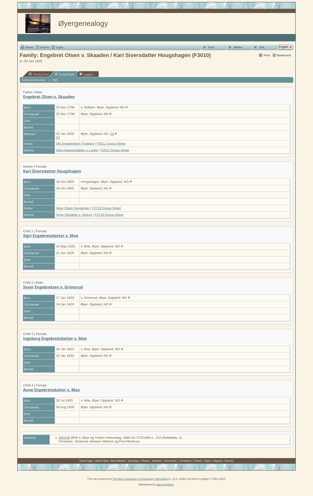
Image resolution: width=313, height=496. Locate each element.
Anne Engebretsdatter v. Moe (51, 389)
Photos (145, 461)
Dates (207, 461)
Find (211, 47)
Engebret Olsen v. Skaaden (49, 96)
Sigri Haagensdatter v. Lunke (77, 150)
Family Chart (39, 74)
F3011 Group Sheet (111, 143)
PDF (55, 80)
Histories (156, 461)
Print (266, 55)
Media (238, 47)
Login (59, 47)
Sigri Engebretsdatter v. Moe (50, 235)
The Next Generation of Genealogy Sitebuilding (140, 478)
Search (44, 47)
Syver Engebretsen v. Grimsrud (53, 287)
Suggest (86, 74)
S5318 (64, 437)
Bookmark (284, 55)
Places (197, 461)
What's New (101, 461)
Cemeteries (185, 461)
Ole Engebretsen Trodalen (75, 143)
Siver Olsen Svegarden (72, 208)
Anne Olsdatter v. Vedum (74, 215)
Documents (170, 461)
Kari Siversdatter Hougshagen (52, 171)
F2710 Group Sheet (106, 208)
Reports (217, 461)
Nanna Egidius (165, 484)
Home (29, 47)
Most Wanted (118, 461)
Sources (229, 461)
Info (262, 47)
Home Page (85, 461)
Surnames (133, 461)
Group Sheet (65, 74)
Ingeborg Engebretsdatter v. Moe (55, 338)
